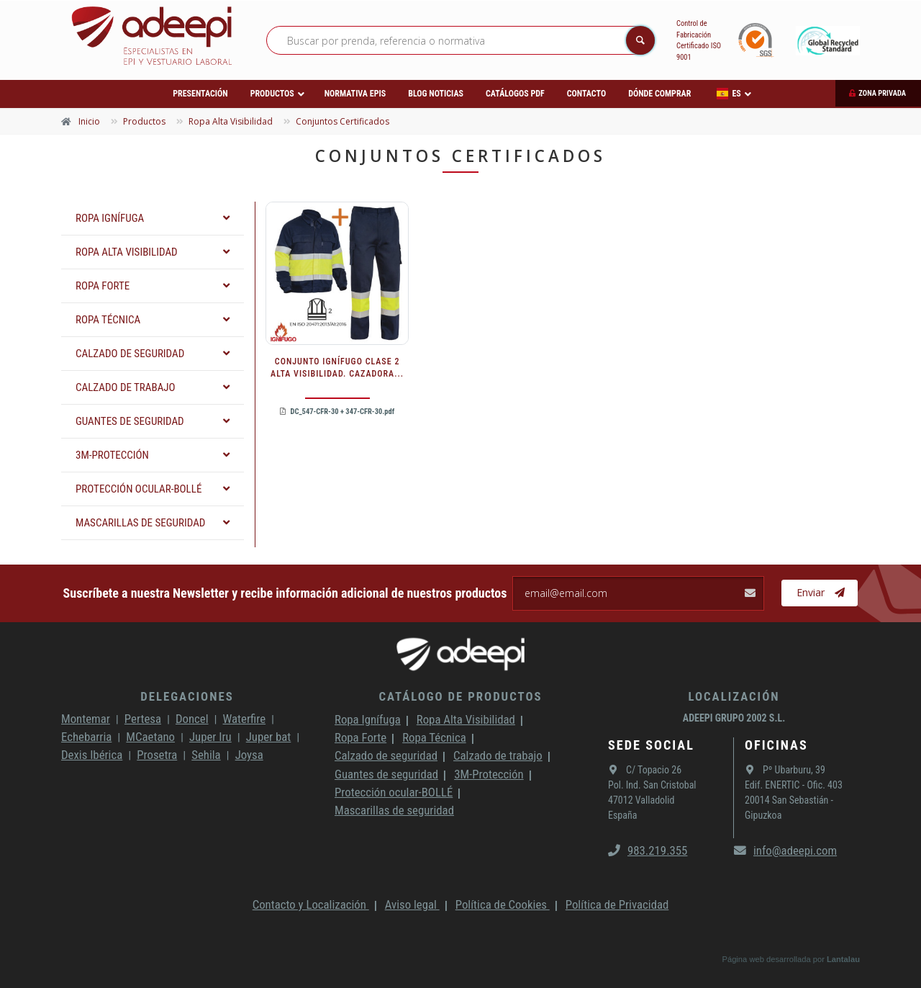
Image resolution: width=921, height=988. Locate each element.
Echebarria (86, 736)
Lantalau (843, 959)
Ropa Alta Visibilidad (466, 719)
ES (728, 93)
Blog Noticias (435, 94)
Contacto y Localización (311, 904)
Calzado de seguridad (386, 755)
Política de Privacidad (617, 904)
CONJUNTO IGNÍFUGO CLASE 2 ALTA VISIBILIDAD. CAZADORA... (337, 367)
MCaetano (150, 736)
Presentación (200, 94)
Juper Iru (210, 736)
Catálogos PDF (515, 94)
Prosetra (157, 754)
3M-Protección (489, 774)
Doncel (192, 718)
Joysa (249, 754)
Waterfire (244, 718)
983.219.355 (647, 850)
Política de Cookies (502, 904)
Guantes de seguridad (386, 774)
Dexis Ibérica (91, 754)
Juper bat (268, 736)
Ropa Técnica (434, 737)
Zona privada (882, 93)
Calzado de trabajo (498, 755)
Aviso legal (412, 904)
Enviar (821, 592)
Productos (272, 94)
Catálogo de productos (460, 696)
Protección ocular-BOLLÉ (394, 792)
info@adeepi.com (785, 850)
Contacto (586, 94)
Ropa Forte (360, 737)
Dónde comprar (659, 94)
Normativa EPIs (355, 94)
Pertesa (142, 718)
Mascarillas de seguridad (394, 810)
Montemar (85, 718)
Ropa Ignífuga (368, 719)
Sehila (205, 754)
